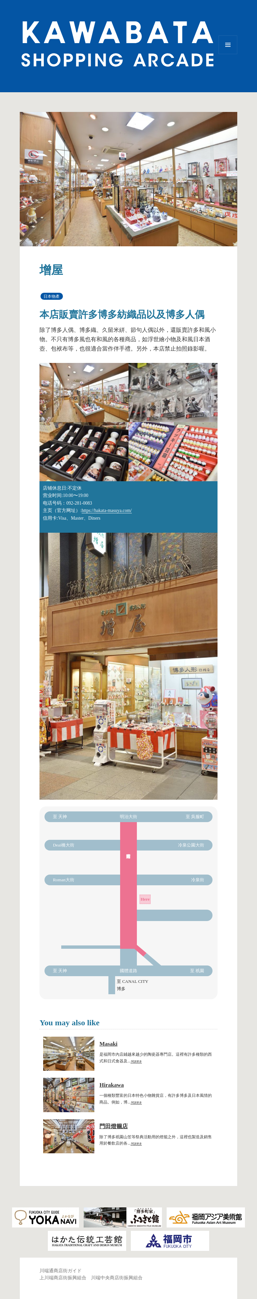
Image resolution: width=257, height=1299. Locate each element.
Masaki (108, 1044)
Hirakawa (111, 1085)
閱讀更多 (136, 1061)
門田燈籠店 (113, 1126)
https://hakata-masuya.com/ (107, 510)
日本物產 (52, 296)
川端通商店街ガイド (60, 1270)
